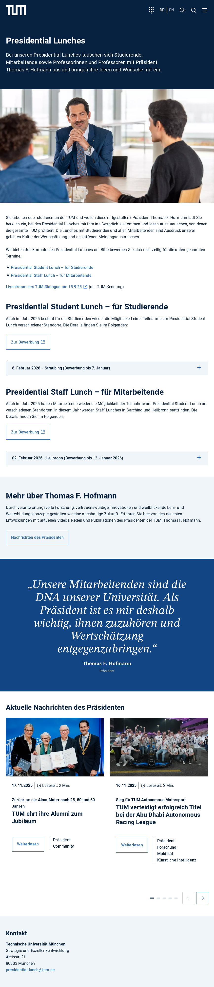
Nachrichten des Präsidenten (37, 537)
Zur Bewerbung (25, 342)
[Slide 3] (164, 898)
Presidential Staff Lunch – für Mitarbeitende (51, 275)
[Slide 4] (170, 898)
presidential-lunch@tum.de (30, 969)
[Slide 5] (176, 898)
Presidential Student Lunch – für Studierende (52, 267)
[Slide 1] (152, 898)
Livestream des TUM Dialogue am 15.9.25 (44, 286)
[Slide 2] (158, 898)
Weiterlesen (28, 844)
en (171, 10)
